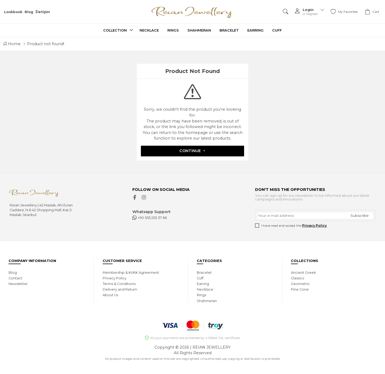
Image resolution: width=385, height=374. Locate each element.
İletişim (42, 11)
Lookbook (13, 11)
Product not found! (45, 43)
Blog (29, 11)
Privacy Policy (314, 225)
